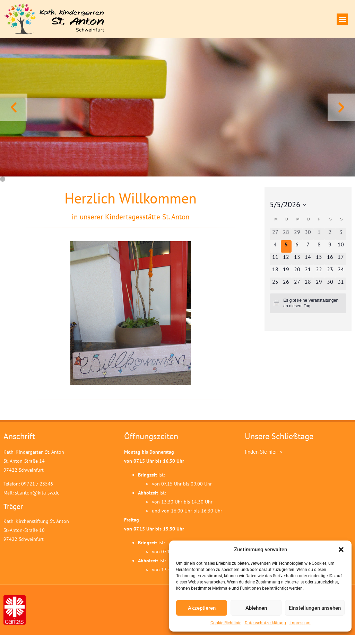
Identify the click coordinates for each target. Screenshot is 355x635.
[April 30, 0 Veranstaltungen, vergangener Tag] (308, 234)
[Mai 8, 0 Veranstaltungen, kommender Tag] (318, 246)
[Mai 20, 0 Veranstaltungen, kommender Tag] (297, 271)
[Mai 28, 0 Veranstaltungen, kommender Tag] (308, 284)
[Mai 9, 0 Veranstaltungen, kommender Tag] (330, 246)
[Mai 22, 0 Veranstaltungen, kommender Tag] (318, 271)
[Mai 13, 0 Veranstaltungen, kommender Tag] (297, 259)
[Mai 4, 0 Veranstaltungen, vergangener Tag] (275, 246)
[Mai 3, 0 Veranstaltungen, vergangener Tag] (340, 234)
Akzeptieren (202, 608)
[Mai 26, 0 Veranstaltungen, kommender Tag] (286, 284)
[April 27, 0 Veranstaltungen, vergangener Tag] (275, 234)
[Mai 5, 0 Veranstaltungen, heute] (286, 246)
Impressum (300, 622)
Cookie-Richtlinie (225, 622)
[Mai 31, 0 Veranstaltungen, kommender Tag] (340, 284)
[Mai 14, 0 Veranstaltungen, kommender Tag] (308, 259)
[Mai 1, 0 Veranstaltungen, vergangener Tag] (318, 234)
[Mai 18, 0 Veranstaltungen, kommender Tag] (275, 271)
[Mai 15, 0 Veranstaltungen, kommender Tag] (318, 259)
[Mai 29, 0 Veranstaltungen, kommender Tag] (318, 284)
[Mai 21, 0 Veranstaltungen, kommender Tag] (308, 271)
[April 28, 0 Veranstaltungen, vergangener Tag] (286, 234)
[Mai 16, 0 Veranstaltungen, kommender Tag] (330, 259)
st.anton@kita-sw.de (37, 492)
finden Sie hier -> (264, 451)
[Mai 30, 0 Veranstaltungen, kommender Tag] (330, 284)
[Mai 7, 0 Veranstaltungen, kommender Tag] (308, 246)
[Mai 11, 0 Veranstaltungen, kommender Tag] (275, 259)
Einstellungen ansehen (315, 608)
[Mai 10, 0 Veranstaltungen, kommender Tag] (340, 246)
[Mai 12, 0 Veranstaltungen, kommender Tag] (286, 259)
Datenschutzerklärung (265, 622)
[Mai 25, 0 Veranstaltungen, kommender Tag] (275, 284)
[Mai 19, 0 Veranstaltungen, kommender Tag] (286, 271)
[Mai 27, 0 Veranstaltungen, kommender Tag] (297, 284)
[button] (341, 549)
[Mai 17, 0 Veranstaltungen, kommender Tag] (340, 259)
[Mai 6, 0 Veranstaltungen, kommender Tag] (297, 246)
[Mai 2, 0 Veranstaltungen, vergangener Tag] (330, 234)
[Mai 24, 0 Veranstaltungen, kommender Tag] (340, 271)
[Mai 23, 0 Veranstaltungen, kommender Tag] (330, 271)
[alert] (308, 303)
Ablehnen (256, 608)
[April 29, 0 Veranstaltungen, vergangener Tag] (297, 234)
